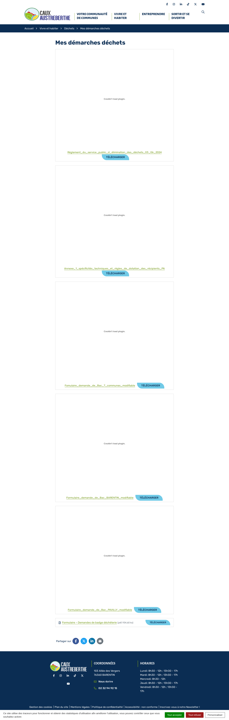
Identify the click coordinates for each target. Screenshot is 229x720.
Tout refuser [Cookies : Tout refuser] (194, 715)
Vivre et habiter (120, 16)
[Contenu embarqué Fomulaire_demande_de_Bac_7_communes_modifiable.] (114, 331)
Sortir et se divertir (180, 16)
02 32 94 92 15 (105, 688)
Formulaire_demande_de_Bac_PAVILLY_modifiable (100, 609)
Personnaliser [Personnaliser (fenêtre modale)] (215, 715)
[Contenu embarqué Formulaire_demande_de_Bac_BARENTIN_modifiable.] (114, 443)
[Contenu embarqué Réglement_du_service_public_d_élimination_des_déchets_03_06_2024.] (114, 99)
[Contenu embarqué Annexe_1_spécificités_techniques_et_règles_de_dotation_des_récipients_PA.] (114, 215)
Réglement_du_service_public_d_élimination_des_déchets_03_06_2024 (114, 152)
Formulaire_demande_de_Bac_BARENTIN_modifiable (99, 497)
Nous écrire (103, 681)
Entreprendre (153, 14)
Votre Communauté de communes (92, 16)
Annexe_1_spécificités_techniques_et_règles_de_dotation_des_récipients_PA (114, 268)
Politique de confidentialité (107, 707)
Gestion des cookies (40, 707)
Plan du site (61, 707)
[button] (203, 12)
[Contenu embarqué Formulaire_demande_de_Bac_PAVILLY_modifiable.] (114, 555)
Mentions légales (80, 707)
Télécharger (115, 157)
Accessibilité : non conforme (141, 707)
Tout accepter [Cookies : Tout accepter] (174, 715)
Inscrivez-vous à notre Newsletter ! (180, 707)
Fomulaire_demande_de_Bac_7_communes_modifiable (100, 385)
